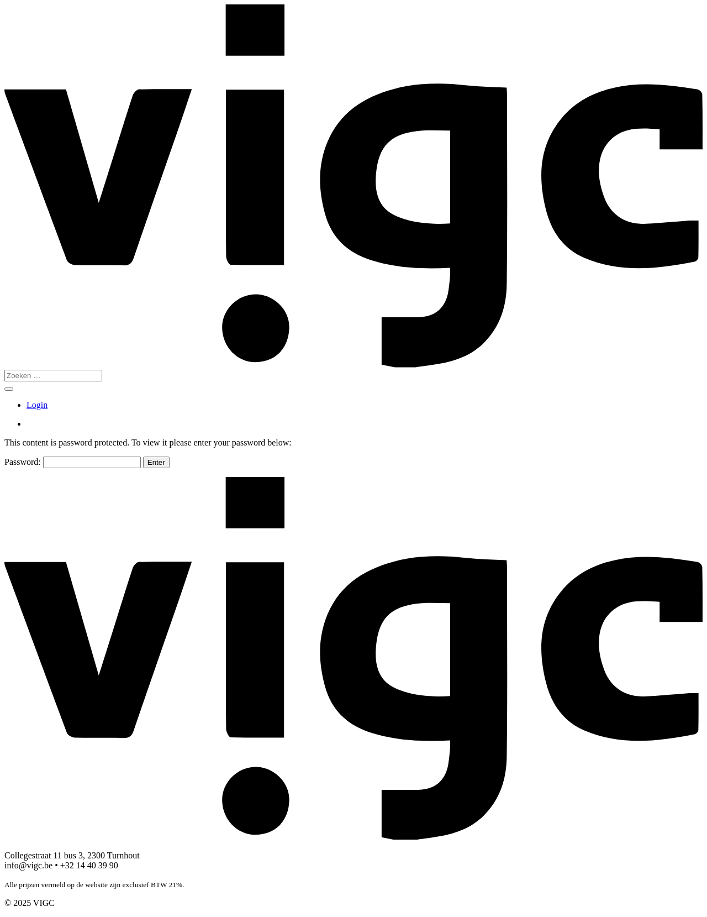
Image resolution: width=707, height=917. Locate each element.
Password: (72, 462)
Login (37, 405)
